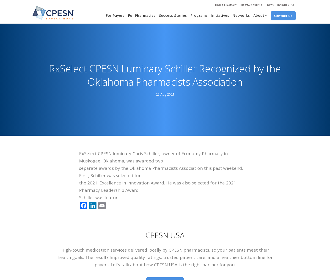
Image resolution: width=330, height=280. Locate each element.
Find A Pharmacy (226, 5)
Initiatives (220, 15)
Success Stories (173, 15)
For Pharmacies (142, 15)
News (270, 5)
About (258, 15)
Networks (241, 15)
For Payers (115, 15)
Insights (283, 5)
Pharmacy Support (252, 5)
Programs (199, 15)
